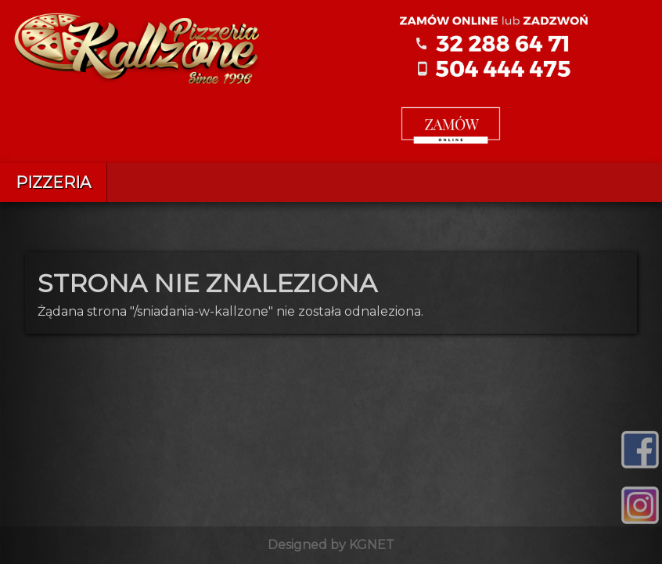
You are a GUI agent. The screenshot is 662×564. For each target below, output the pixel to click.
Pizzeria (53, 182)
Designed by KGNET (331, 544)
